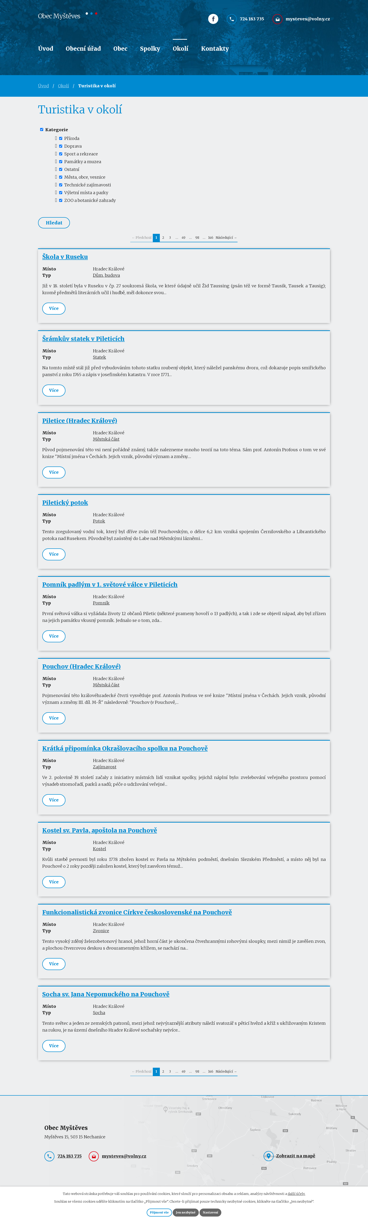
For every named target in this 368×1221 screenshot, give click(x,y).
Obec (120, 48)
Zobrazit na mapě (295, 1166)
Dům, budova (106, 277)
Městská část (106, 442)
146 (210, 239)
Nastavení (218, 1211)
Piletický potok (65, 507)
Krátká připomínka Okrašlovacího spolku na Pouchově (125, 755)
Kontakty (215, 48)
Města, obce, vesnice (84, 177)
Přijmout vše (152, 1211)
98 (197, 239)
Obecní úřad (83, 48)
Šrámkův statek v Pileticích (83, 341)
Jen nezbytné (186, 1211)
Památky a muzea (82, 161)
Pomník (101, 608)
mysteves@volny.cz (308, 23)
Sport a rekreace (81, 154)
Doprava (73, 146)
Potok (99, 525)
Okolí (180, 48)
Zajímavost (104, 773)
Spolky (150, 48)
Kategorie (56, 129)
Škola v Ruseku (65, 258)
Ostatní (71, 169)
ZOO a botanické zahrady (90, 200)
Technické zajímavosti (87, 185)
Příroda (71, 138)
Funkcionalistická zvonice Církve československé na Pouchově (137, 920)
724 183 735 (252, 23)
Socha (99, 1022)
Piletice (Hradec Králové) (79, 424)
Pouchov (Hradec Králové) (81, 672)
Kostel (99, 856)
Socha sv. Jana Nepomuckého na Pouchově (105, 1003)
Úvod (45, 48)
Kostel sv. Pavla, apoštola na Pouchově (99, 838)
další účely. (296, 1192)
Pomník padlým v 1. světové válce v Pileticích (110, 589)
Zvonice (101, 939)
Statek (99, 359)
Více (54, 310)
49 (183, 239)
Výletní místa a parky (86, 192)
